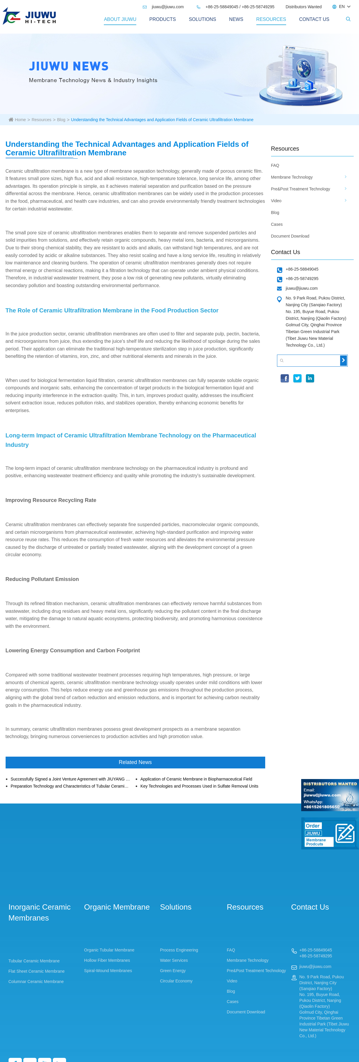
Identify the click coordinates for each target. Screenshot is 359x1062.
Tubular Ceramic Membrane (34, 961)
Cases (277, 224)
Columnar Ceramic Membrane (36, 981)
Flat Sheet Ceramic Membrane (37, 971)
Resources (271, 19)
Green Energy (173, 970)
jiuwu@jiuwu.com (163, 6)
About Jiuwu (120, 19)
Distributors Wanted (304, 6)
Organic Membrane (117, 907)
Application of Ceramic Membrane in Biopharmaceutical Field (196, 779)
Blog (61, 119)
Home (20, 119)
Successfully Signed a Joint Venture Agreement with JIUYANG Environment (70, 779)
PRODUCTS (162, 19)
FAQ (275, 165)
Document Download (290, 236)
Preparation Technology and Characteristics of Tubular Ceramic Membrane (70, 786)
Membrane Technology (292, 177)
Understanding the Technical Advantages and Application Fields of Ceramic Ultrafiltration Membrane (162, 119)
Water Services (174, 960)
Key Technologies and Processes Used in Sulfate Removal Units (199, 786)
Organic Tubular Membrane (109, 950)
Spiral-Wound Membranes (108, 970)
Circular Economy (176, 981)
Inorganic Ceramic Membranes (40, 912)
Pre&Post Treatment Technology (300, 189)
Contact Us (314, 19)
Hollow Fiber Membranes (107, 960)
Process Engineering (179, 950)
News (236, 19)
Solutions (202, 19)
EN (342, 6)
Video (276, 200)
